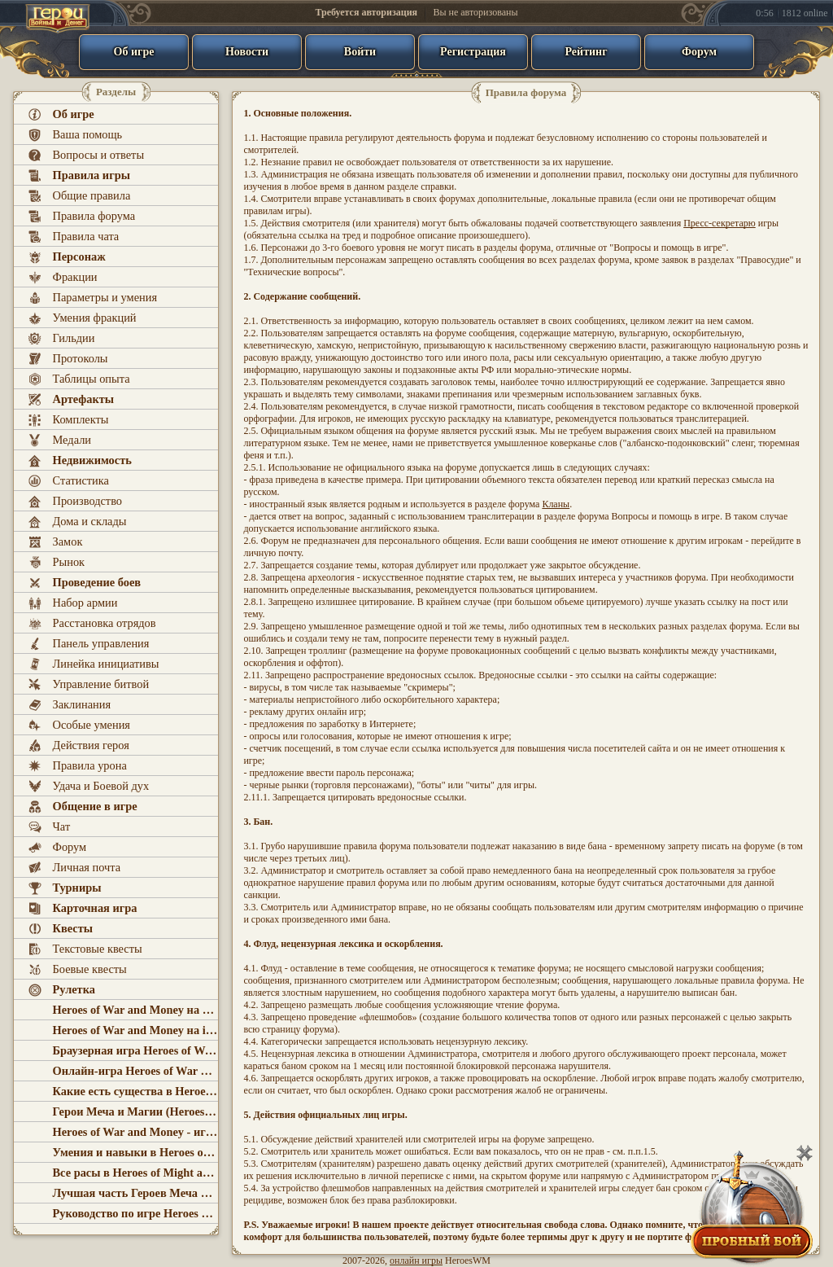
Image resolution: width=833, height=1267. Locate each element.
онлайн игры (416, 1260)
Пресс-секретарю (719, 223)
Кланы (555, 504)
